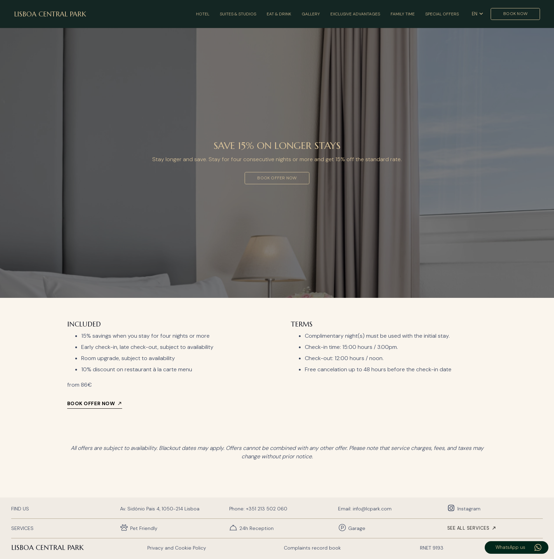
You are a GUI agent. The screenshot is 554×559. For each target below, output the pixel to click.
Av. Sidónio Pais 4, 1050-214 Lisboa (159, 509)
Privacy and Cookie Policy (176, 548)
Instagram (469, 509)
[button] (477, 14)
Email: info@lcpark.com (365, 509)
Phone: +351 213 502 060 (258, 509)
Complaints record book (312, 548)
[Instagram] (452, 508)
